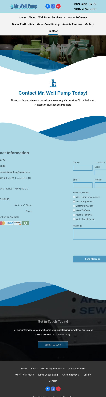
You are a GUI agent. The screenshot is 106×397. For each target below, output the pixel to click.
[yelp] (58, 6)
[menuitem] (22, 17)
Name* (84, 162)
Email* (84, 179)
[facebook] (47, 6)
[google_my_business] (53, 6)
